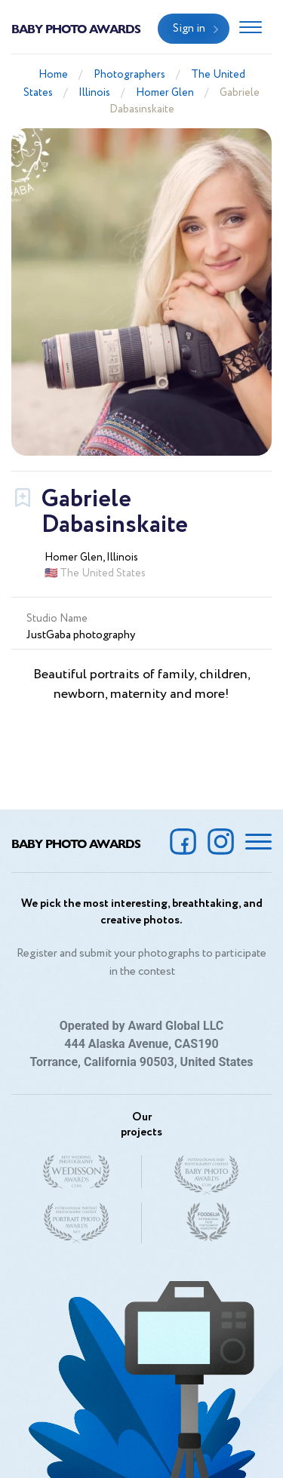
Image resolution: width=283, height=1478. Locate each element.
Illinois (94, 92)
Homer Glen (165, 92)
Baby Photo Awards (75, 28)
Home (53, 74)
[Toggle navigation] (250, 29)
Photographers (129, 74)
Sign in (189, 28)
